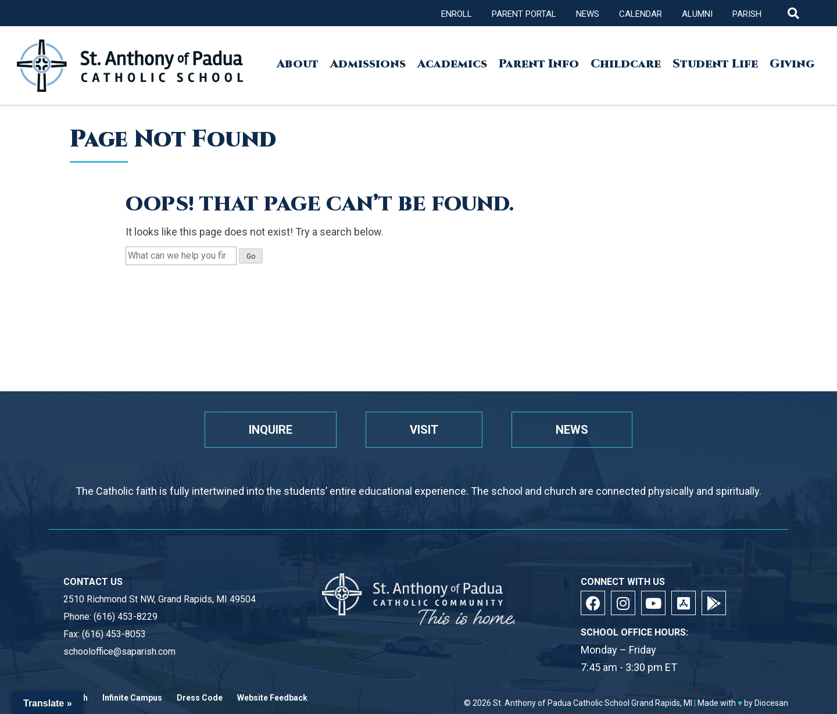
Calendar (640, 14)
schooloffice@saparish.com (119, 651)
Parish (746, 14)
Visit (424, 430)
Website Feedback (272, 698)
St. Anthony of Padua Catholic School (561, 703)
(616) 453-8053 (114, 634)
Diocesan (771, 703)
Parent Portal (524, 14)
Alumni (697, 14)
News (587, 14)
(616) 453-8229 (126, 616)
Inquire (270, 430)
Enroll (456, 14)
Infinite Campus (132, 698)
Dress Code (200, 698)
